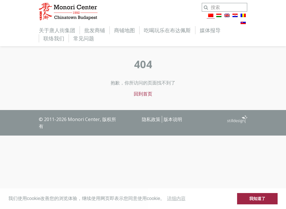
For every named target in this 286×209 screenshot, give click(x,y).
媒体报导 (210, 30)
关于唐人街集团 (57, 30)
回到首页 (143, 94)
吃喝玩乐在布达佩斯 (167, 30)
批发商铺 (94, 30)
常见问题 (83, 38)
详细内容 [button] (176, 198)
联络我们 (53, 38)
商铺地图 (124, 30)
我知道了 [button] (257, 198)
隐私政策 (151, 119)
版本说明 (173, 119)
